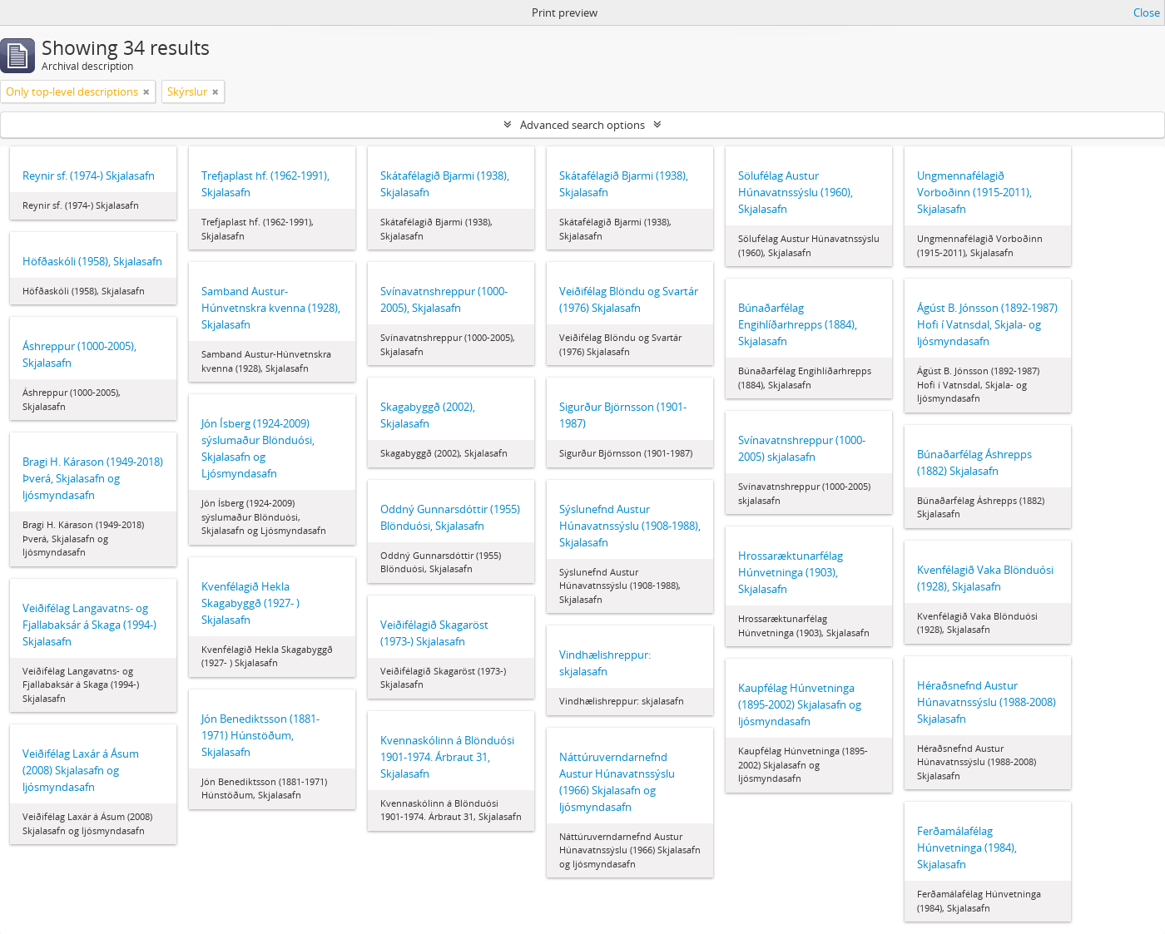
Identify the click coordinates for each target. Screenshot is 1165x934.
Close (1146, 12)
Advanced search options (582, 124)
